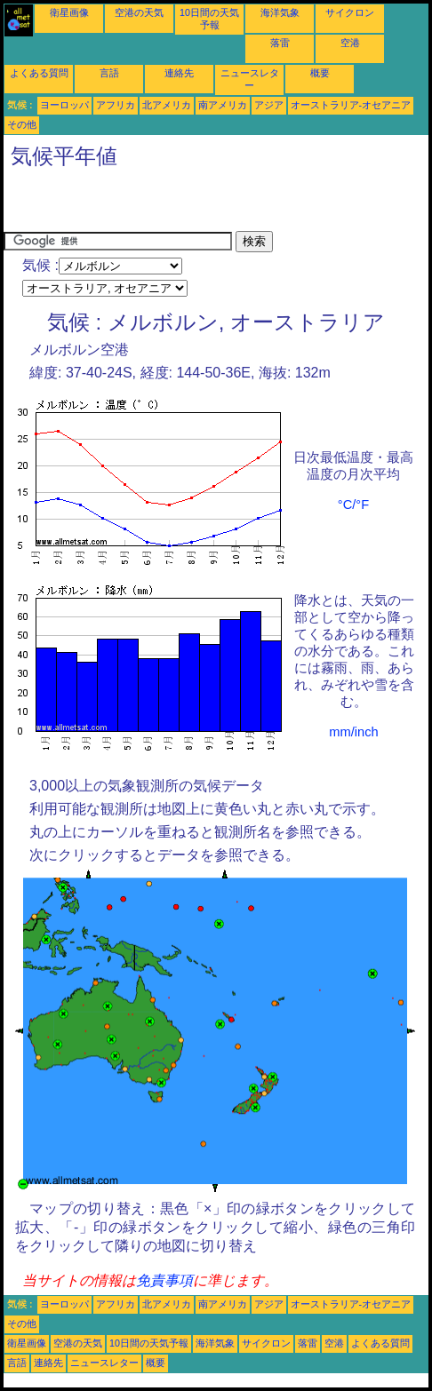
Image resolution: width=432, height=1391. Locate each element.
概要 (320, 73)
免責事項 (164, 1280)
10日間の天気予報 (148, 1343)
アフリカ (115, 104)
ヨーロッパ (64, 104)
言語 (109, 73)
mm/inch (353, 732)
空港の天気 (139, 12)
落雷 (280, 42)
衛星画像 (69, 12)
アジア (269, 104)
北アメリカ (166, 104)
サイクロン (349, 12)
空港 (350, 42)
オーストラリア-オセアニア (351, 104)
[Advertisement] (212, 204)
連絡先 (179, 73)
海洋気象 (280, 12)
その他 (21, 124)
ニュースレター (104, 1362)
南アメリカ (222, 104)
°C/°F (353, 504)
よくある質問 (39, 73)
